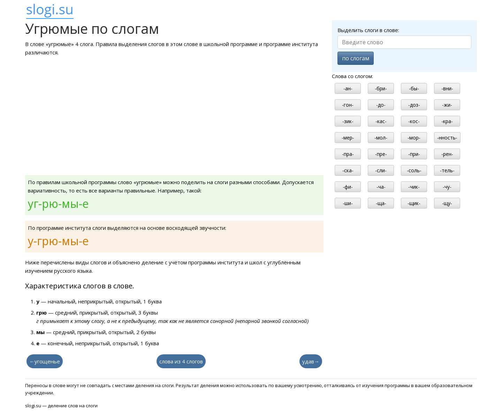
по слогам (355, 58)
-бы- (414, 88)
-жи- (447, 104)
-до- (381, 104)
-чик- (414, 186)
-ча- (381, 186)
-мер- (348, 137)
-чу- (447, 186)
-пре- (381, 154)
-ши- (348, 203)
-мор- (414, 137)
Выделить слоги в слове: (368, 30)
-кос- (414, 121)
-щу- (447, 203)
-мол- (380, 137)
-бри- (381, 88)
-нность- (447, 137)
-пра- (348, 154)
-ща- (381, 203)
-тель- (447, 170)
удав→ (310, 361)
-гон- (347, 104)
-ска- (347, 170)
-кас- (381, 121)
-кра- (447, 121)
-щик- (414, 203)
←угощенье (44, 361)
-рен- (447, 154)
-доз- (414, 104)
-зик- (347, 121)
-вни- (447, 88)
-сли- (381, 170)
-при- (414, 154)
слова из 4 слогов (181, 361)
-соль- (414, 170)
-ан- (347, 88)
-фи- (348, 186)
